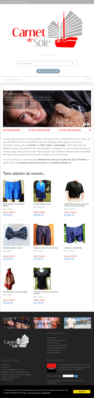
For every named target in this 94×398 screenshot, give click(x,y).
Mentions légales (53, 352)
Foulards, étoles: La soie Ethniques (15, 372)
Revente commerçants (56, 340)
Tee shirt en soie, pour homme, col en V (46, 293)
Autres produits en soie (10, 377)
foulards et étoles (59, 162)
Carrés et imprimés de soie (12, 370)
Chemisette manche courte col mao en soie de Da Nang (76, 205)
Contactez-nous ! (54, 350)
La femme (5, 365)
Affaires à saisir (7, 379)
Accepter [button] (82, 391)
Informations (52, 338)
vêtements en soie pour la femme (54, 159)
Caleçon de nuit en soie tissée (45, 248)
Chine (42, 145)
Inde (49, 145)
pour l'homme (79, 159)
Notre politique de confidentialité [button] (39, 393)
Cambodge (59, 145)
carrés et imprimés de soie (32, 162)
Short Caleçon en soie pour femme (14, 205)
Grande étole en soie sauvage (15, 292)
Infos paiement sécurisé (56, 347)
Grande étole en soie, (42, 204)
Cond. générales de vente (57, 345)
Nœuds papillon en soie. (13, 248)
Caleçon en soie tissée (73, 248)
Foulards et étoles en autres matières (16, 374)
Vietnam (32, 145)
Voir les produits (13, 106)
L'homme (5, 367)
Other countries (53, 343)
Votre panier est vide (48, 71)
